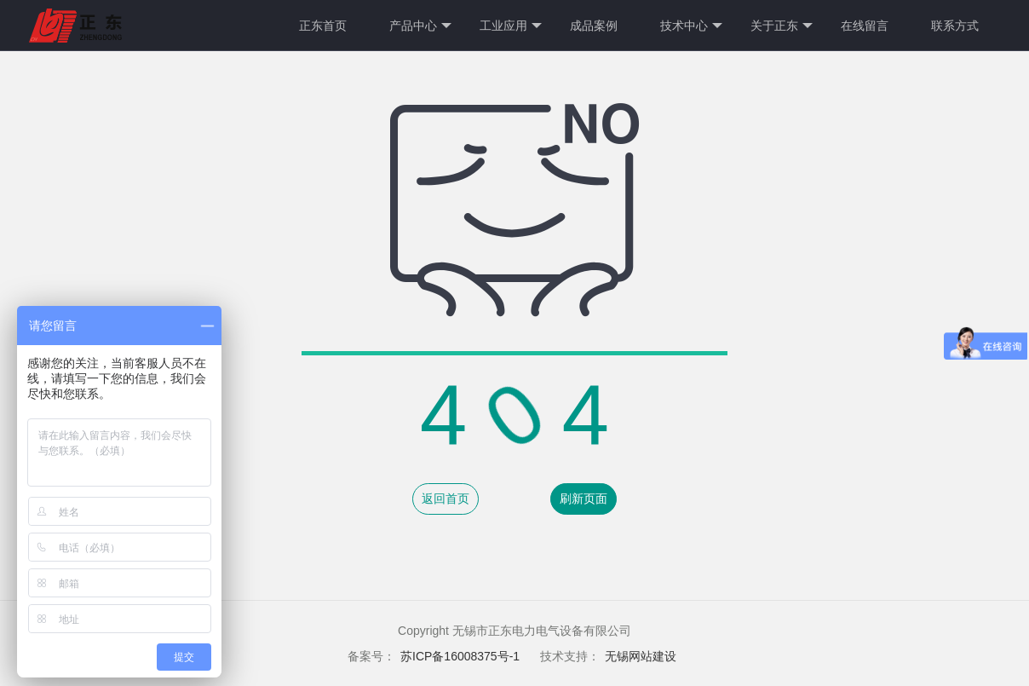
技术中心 (691, 26)
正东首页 (323, 25)
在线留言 (864, 25)
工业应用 (511, 26)
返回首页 (445, 498)
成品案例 (594, 25)
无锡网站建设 (640, 656)
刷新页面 (583, 498)
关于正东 (781, 26)
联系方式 (955, 25)
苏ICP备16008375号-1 (461, 656)
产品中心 (420, 26)
